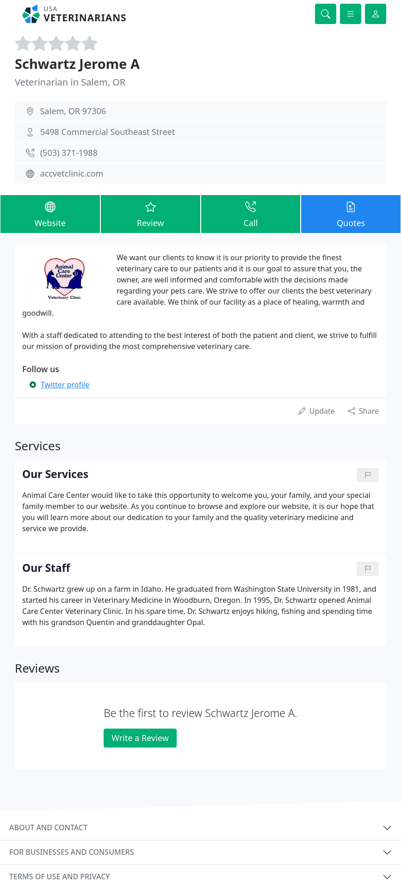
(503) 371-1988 (69, 152)
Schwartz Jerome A (77, 64)
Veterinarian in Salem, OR (70, 82)
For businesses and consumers (71, 852)
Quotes (350, 213)
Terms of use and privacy (59, 876)
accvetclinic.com (72, 173)
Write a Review (139, 737)
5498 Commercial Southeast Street (107, 131)
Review (150, 213)
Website (50, 213)
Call (251, 213)
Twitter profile (65, 385)
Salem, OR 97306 (73, 110)
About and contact (48, 827)
